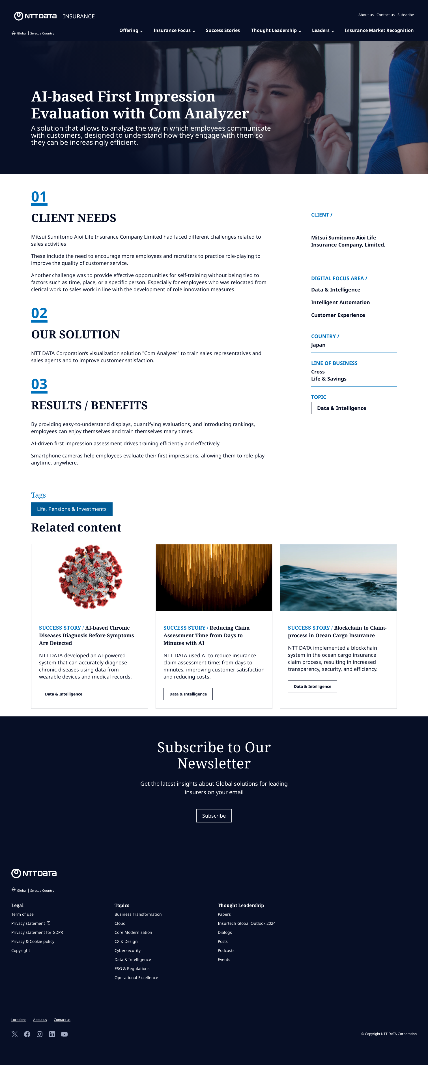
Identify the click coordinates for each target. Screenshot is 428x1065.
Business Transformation (138, 914)
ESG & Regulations (132, 968)
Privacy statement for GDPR (37, 932)
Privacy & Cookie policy (32, 941)
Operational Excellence (136, 977)
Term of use (22, 914)
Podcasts (226, 950)
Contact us (386, 14)
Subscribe (405, 14)
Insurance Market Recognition (379, 30)
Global (35, 33)
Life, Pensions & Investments (72, 509)
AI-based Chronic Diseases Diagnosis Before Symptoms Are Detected (86, 635)
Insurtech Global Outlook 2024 (247, 923)
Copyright (20, 950)
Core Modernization (133, 932)
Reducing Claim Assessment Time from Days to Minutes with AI (207, 635)
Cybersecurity (128, 950)
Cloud (120, 923)
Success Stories (223, 30)
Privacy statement (30, 923)
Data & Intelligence (341, 408)
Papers (224, 914)
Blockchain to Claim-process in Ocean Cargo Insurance (337, 631)
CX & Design (126, 941)
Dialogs (225, 932)
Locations (18, 1019)
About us (366, 14)
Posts (223, 941)
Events (224, 959)
